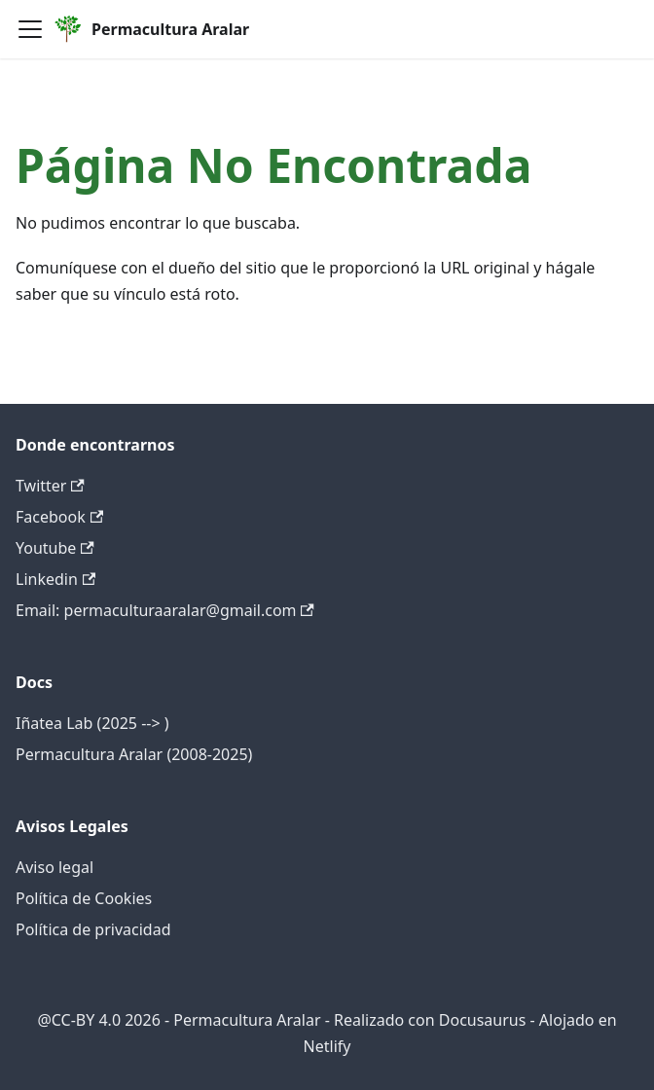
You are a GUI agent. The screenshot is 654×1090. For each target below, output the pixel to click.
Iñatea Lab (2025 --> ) (92, 723)
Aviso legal (54, 867)
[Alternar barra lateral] (30, 29)
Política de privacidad (93, 929)
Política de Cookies (84, 898)
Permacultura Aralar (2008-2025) (134, 754)
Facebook (59, 516)
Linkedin (55, 579)
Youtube (55, 548)
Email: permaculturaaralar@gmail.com (165, 610)
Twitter (50, 485)
